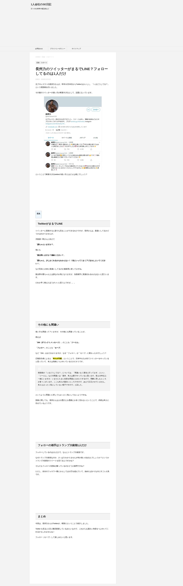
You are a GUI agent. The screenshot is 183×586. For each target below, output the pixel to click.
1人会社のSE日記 (41, 4)
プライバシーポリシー (57, 49)
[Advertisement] (91, 28)
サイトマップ (76, 49)
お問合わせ (39, 49)
